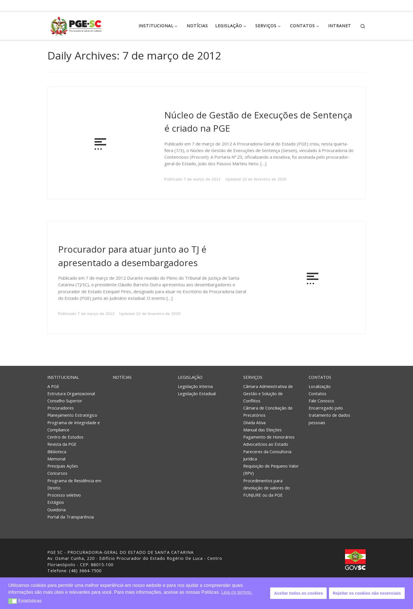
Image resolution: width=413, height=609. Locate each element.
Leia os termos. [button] (236, 592)
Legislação (190, 377)
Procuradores (60, 408)
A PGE (53, 386)
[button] (12, 601)
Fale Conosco (321, 401)
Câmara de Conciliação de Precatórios (268, 411)
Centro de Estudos (65, 437)
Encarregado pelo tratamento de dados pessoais (329, 415)
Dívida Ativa (254, 422)
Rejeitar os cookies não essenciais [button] (367, 593)
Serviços (252, 377)
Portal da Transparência (70, 517)
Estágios (55, 502)
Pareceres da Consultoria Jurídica (267, 455)
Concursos (57, 473)
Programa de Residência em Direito (74, 484)
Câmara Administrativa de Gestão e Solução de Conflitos (268, 393)
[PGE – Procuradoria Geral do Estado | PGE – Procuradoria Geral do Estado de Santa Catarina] (76, 25)
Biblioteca (56, 451)
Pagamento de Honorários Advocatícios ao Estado (269, 440)
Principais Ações (62, 466)
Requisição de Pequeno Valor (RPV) (271, 469)
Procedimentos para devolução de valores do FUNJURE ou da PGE (266, 488)
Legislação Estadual (197, 393)
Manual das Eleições (262, 430)
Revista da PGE (62, 444)
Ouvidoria (56, 509)
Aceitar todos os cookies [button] (298, 593)
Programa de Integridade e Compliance (73, 426)
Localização (320, 386)
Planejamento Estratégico (72, 415)
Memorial (56, 459)
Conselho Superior (64, 401)
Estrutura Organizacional (71, 393)
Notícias (122, 377)
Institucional (63, 377)
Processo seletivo (64, 495)
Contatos (320, 377)
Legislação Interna (195, 386)
